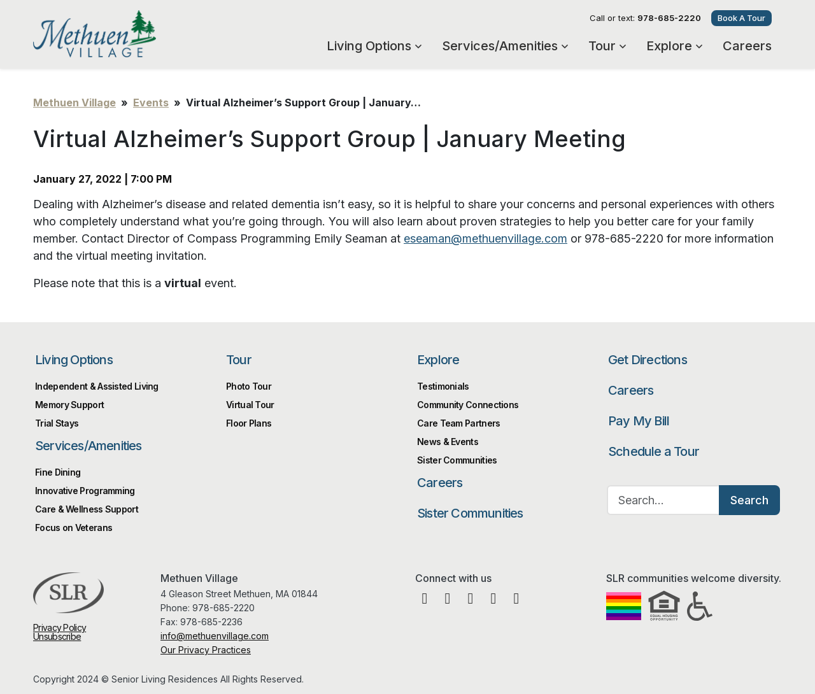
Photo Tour (248, 386)
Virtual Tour (250, 404)
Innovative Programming (85, 490)
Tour (607, 45)
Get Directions (647, 359)
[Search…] (663, 500)
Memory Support (69, 404)
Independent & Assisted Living (97, 386)
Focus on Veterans (73, 527)
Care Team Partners (458, 423)
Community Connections (467, 404)
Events (151, 102)
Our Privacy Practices (205, 649)
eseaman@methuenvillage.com (485, 238)
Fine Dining (57, 472)
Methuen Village (133, 33)
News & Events (447, 441)
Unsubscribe (57, 636)
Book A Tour (741, 18)
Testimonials (443, 386)
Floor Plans (248, 423)
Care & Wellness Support (86, 509)
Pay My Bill (638, 420)
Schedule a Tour (653, 451)
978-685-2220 (669, 18)
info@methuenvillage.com (214, 635)
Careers (747, 45)
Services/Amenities (505, 45)
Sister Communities (470, 513)
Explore (674, 45)
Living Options (374, 45)
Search (749, 500)
